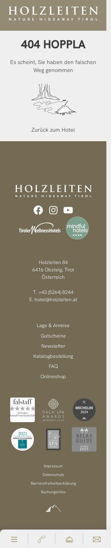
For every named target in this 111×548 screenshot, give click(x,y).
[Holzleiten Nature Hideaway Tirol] (53, 14)
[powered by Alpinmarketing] (53, 508)
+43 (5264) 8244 (56, 292)
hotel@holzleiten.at (56, 299)
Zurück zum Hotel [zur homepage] (53, 129)
